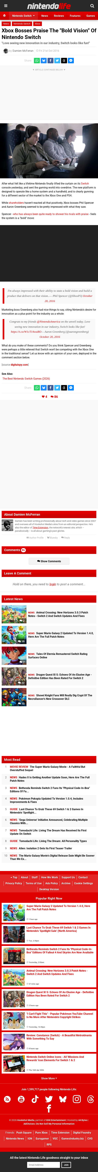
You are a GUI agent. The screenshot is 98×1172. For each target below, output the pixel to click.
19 (21, 641)
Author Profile (35, 537)
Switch (85, 183)
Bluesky (52, 537)
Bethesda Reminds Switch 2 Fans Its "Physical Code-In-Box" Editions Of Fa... (50, 789)
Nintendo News (15, 1138)
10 (21, 703)
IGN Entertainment (56, 1120)
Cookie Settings (83, 883)
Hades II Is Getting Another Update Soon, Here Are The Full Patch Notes (50, 779)
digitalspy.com (19, 364)
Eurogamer (42, 1138)
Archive (66, 883)
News (6, 23)
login (52, 584)
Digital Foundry (82, 1132)
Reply (65, 537)
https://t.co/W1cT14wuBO (26, 331)
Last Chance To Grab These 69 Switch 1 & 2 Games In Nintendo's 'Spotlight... (46, 811)
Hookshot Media (25, 1120)
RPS (49, 1144)
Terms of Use (34, 883)
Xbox (37, 23)
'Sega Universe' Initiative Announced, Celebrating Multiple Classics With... (49, 821)
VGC (55, 1138)
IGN (30, 1138)
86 (56, 397)
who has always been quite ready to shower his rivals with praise (50, 214)
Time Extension (40, 527)
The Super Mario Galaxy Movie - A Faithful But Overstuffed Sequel (47, 768)
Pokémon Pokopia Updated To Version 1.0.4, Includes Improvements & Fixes (46, 800)
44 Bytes (82, 1120)
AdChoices (29, 1123)
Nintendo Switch (22, 23)
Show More (49, 1078)
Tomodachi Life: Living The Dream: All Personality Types (48, 841)
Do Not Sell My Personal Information (55, 1123)
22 (21, 683)
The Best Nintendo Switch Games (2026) (26, 378)
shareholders (16, 202)
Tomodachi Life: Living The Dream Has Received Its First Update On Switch (48, 832)
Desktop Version (49, 889)
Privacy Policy (13, 883)
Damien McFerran (23, 50)
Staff (35, 877)
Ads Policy (51, 883)
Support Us (68, 877)
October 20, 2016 (50, 336)
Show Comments (49, 561)
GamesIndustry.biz (72, 1138)
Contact (83, 877)
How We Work (49, 877)
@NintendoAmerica (48, 321)
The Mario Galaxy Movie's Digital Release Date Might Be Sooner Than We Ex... (52, 857)
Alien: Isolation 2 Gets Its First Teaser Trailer (41, 848)
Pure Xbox (41, 1132)
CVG (90, 1138)
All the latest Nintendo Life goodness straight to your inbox (49, 1157)
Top (14, 877)
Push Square (24, 1132)
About (24, 877)
